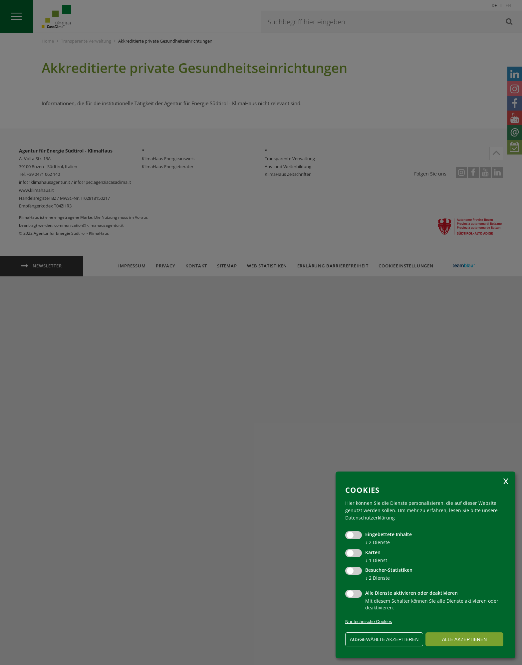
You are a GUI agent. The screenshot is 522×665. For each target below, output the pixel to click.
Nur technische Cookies (368, 621)
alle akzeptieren (464, 639)
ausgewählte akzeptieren (384, 639)
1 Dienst (376, 560)
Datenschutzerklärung (370, 517)
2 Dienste (377, 542)
